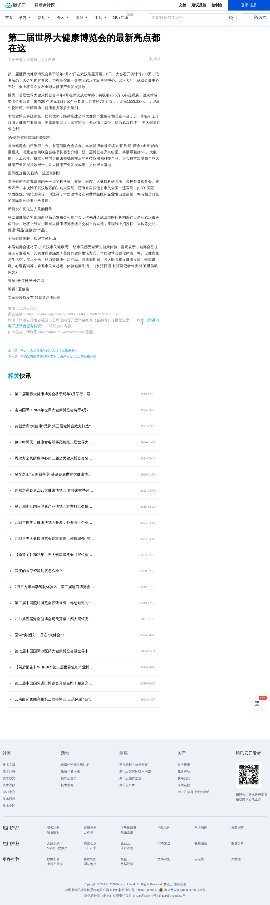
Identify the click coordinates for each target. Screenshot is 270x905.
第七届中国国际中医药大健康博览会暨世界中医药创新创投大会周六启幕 (55, 651)
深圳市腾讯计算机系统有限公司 (87, 890)
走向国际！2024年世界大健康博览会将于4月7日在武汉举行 (55, 410)
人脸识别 (53, 843)
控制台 (217, 5)
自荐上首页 (69, 778)
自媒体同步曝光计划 (75, 764)
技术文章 (9, 764)
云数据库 (237, 827)
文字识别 (164, 859)
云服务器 (90, 827)
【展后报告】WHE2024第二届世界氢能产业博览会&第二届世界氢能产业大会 (55, 667)
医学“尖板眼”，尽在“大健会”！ (40, 635)
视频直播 (127, 832)
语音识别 (127, 848)
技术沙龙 (9, 778)
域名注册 (53, 827)
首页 (9, 17)
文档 (182, 5)
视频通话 (200, 843)
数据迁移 (127, 864)
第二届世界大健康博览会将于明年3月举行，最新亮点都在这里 (55, 394)
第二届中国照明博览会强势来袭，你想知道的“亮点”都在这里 (55, 603)
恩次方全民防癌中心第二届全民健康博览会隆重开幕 (55, 458)
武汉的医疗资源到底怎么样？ (39, 571)
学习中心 (9, 792)
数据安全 (53, 859)
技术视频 (9, 785)
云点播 (199, 859)
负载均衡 (90, 859)
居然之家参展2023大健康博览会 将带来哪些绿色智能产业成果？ (55, 490)
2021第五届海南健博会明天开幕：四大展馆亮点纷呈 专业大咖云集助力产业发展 (55, 619)
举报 (154, 59)
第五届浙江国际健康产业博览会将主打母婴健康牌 (55, 506)
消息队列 (164, 827)
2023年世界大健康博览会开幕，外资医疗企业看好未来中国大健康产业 (55, 523)
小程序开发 (55, 864)
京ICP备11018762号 (172, 896)
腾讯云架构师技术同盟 (135, 771)
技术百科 (9, 799)
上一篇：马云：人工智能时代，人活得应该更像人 (42, 350)
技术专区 (9, 806)
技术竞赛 (67, 785)
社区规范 (184, 764)
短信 (124, 859)
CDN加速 (164, 843)
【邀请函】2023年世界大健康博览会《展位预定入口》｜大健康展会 (55, 555)
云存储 (88, 832)
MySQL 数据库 (57, 848)
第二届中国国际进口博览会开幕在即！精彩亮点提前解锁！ (55, 683)
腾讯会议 (90, 843)
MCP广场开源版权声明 (193, 792)
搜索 (231, 18)
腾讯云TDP (127, 785)
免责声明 (184, 771)
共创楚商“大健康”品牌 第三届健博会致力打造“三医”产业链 (55, 426)
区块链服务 (128, 827)
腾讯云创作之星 (130, 778)
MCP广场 (120, 17)
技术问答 (9, 771)
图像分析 (237, 843)
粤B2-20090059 (148, 890)
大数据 (236, 859)
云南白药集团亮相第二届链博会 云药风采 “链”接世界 (55, 699)
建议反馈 (199, 5)
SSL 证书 (90, 848)
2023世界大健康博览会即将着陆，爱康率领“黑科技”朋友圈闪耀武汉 (55, 539)
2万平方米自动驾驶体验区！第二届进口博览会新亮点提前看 (55, 587)
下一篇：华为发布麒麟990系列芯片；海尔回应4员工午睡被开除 (52, 356)
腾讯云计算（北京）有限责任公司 (108, 896)
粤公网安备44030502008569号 (184, 890)
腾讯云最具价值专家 (133, 764)
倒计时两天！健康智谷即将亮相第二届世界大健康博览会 (55, 442)
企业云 (125, 843)
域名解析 (53, 832)
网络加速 (200, 827)
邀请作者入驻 (70, 771)
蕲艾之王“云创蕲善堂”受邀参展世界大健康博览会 (55, 474)
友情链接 (184, 785)
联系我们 (184, 778)
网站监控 (90, 864)
